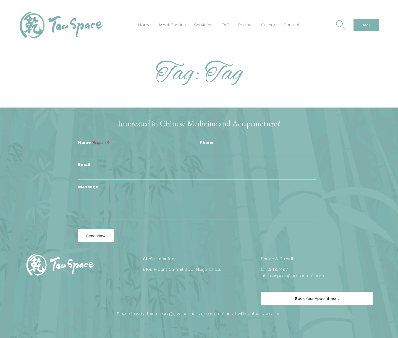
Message (88, 186)
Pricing (244, 24)
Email (84, 164)
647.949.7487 (274, 269)
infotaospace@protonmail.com (292, 275)
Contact (291, 24)
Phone (207, 142)
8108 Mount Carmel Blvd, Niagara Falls (182, 269)
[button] (366, 25)
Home (144, 24)
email (219, 313)
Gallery (268, 24)
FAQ (225, 24)
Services (202, 24)
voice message (192, 313)
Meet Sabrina (172, 24)
